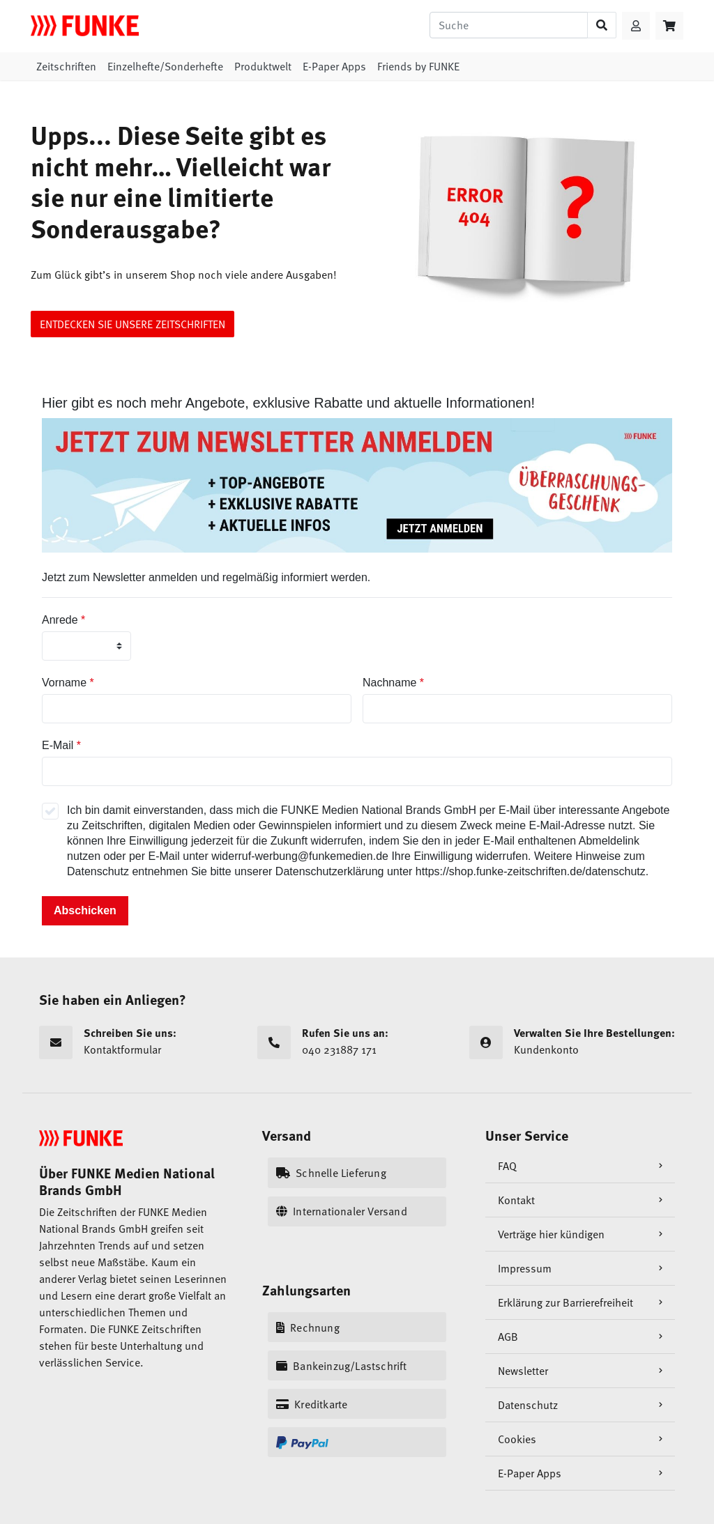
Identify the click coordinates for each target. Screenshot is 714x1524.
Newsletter (523, 1370)
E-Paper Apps (334, 66)
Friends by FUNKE (418, 66)
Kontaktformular (100, 1050)
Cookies (517, 1439)
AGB (508, 1336)
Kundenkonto (524, 1050)
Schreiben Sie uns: (130, 1032)
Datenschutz (528, 1404)
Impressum (525, 1268)
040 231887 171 (317, 1050)
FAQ (507, 1165)
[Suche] (509, 25)
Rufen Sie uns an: (345, 1032)
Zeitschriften (66, 66)
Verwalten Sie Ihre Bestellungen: (594, 1032)
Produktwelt (262, 66)
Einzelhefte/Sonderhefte (165, 66)
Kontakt (516, 1200)
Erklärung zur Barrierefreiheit (565, 1302)
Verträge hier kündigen (551, 1234)
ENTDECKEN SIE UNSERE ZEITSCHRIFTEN (132, 324)
